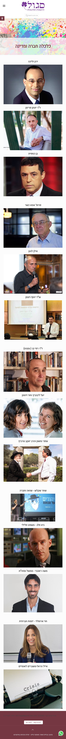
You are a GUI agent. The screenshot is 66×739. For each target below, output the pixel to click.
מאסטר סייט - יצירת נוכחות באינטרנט (26, 734)
